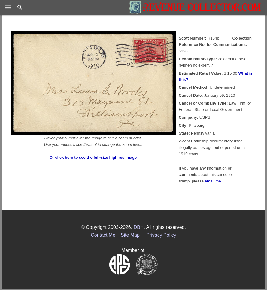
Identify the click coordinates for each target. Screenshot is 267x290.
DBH (139, 227)
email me (213, 181)
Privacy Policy (161, 235)
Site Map (130, 235)
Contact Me (103, 235)
